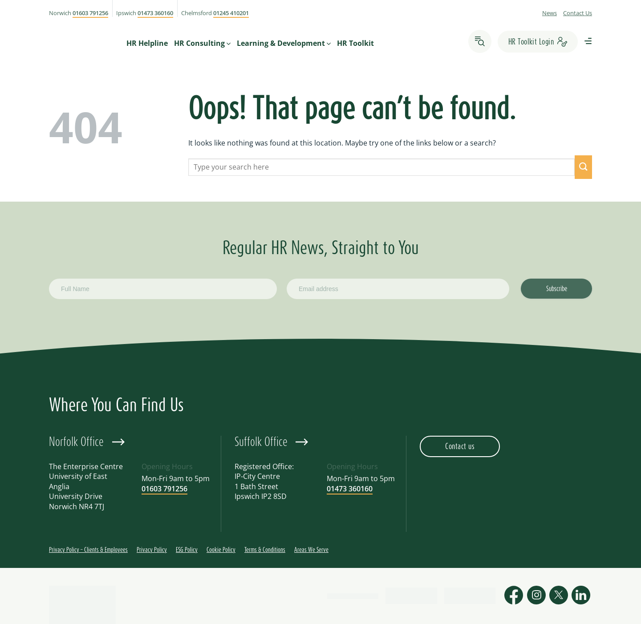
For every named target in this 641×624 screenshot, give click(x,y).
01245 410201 (231, 13)
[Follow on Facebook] (513, 596)
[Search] (479, 41)
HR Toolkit (355, 43)
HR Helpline (147, 43)
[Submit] (583, 167)
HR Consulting (202, 43)
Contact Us (577, 13)
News (549, 13)
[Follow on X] (558, 596)
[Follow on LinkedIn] (581, 596)
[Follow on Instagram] (536, 596)
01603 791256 (90, 13)
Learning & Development (284, 43)
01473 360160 (155, 13)
